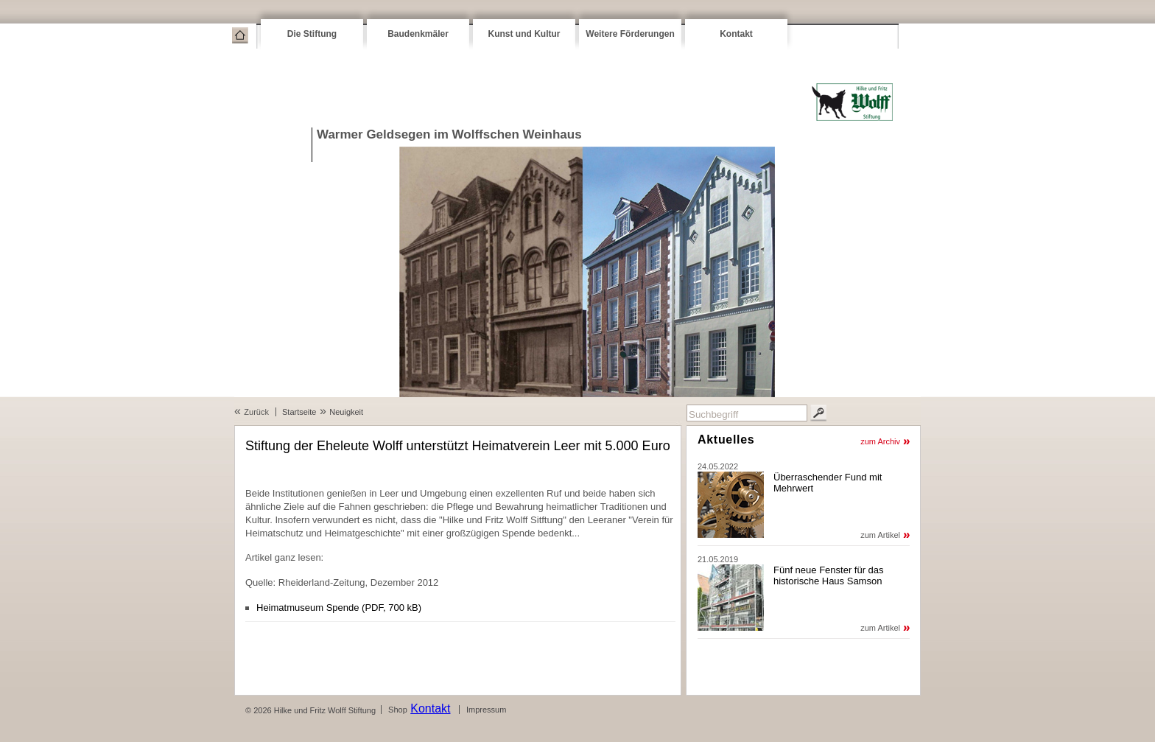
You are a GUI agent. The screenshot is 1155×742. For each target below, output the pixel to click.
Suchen (818, 413)
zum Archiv (880, 441)
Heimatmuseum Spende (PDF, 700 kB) (338, 607)
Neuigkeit (346, 411)
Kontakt (736, 34)
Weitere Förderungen (630, 34)
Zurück (256, 411)
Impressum (486, 709)
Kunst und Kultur (524, 34)
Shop (397, 709)
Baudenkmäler (418, 34)
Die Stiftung (312, 34)
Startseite (240, 35)
